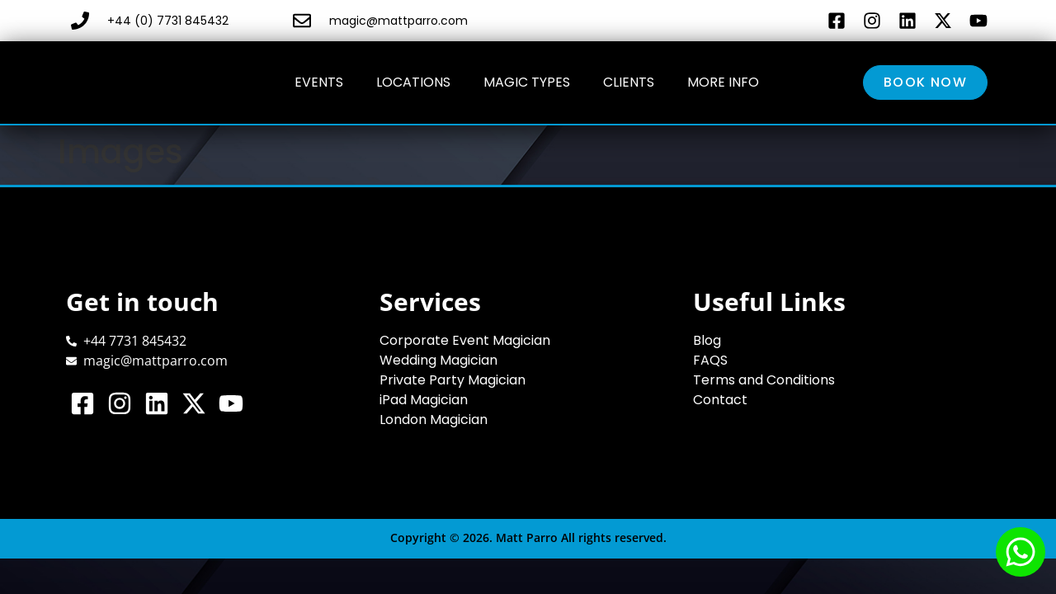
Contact (720, 399)
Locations (413, 82)
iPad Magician (424, 399)
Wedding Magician (438, 360)
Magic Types (526, 82)
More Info (723, 82)
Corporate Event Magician (465, 340)
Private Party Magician (453, 379)
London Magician (434, 419)
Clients (628, 82)
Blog (707, 340)
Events (319, 82)
